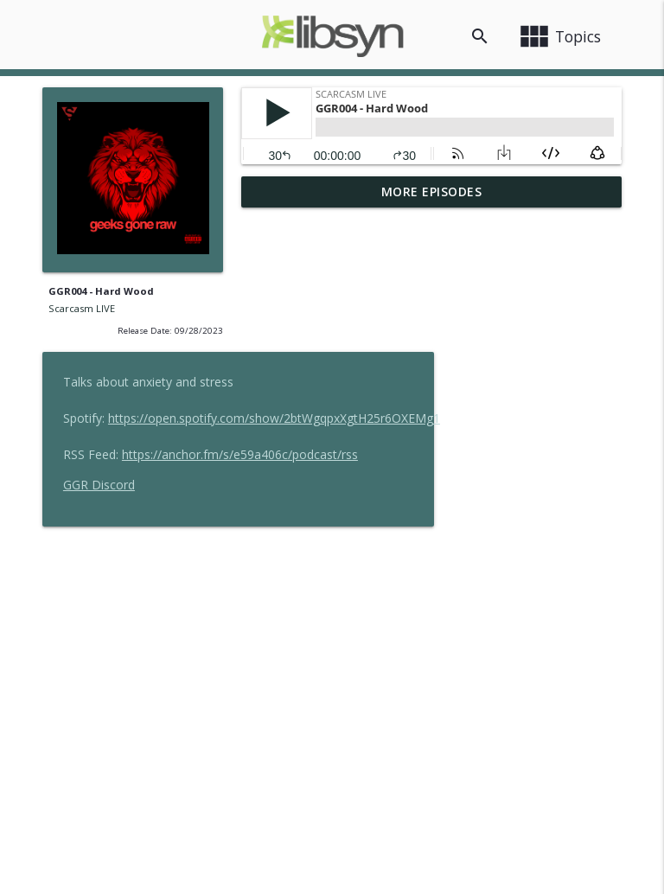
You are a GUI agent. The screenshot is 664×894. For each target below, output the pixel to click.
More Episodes (431, 191)
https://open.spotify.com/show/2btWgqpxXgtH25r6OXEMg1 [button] (473, 279)
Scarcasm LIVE (81, 308)
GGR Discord (298, 346)
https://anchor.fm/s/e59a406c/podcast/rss (439, 316)
